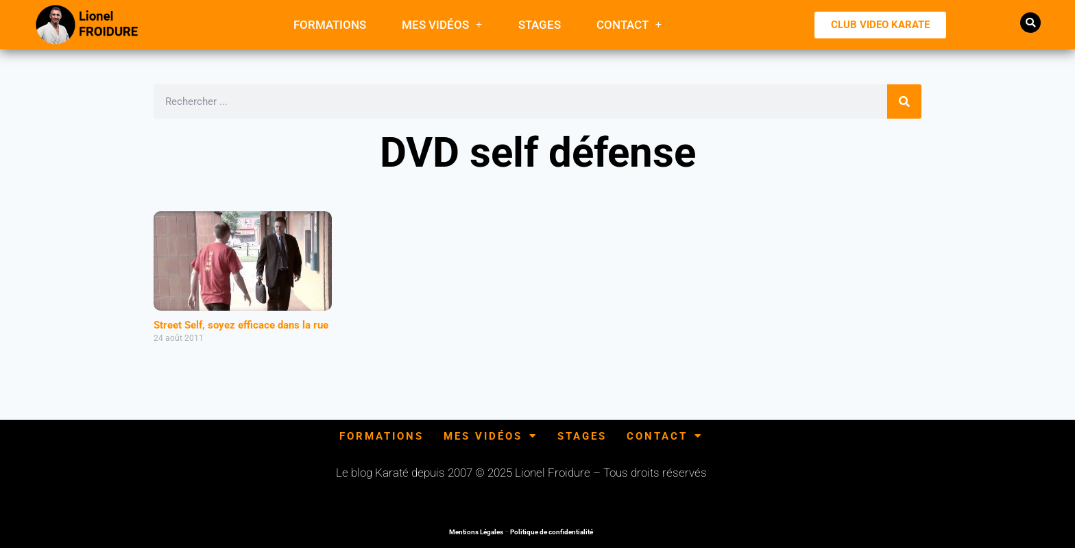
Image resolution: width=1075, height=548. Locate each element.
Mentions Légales (476, 532)
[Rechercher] (904, 101)
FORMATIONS (329, 25)
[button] (1030, 22)
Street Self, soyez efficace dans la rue (241, 325)
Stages (539, 25)
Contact (629, 24)
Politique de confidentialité (551, 532)
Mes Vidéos (442, 24)
